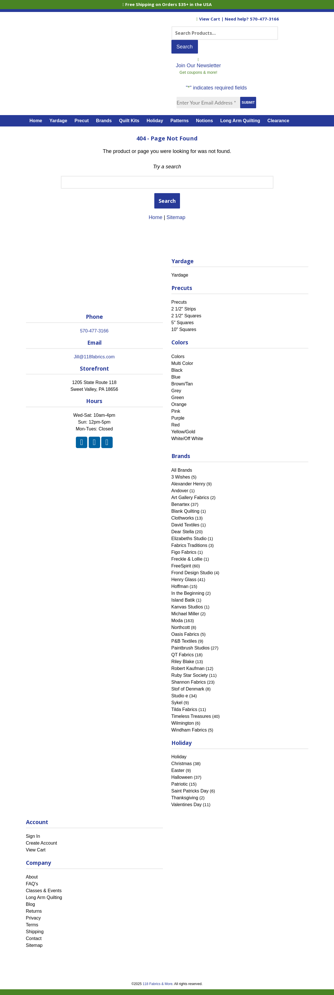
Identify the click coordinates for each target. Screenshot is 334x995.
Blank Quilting (185, 511)
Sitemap (176, 217)
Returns (34, 911)
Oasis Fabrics (185, 634)
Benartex (180, 504)
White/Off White (187, 438)
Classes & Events (44, 890)
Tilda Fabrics (184, 709)
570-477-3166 (264, 19)
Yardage (58, 120)
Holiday (155, 120)
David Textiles (185, 524)
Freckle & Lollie (187, 559)
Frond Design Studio (192, 572)
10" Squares (184, 329)
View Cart (208, 19)
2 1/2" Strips (183, 309)
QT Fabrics (182, 654)
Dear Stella (182, 531)
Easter (178, 770)
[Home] (96, 58)
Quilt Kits (129, 120)
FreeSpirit (181, 565)
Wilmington (182, 723)
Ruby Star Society (189, 675)
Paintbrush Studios (190, 647)
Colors (178, 356)
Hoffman (180, 586)
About (32, 877)
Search (167, 200)
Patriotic (179, 784)
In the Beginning (188, 593)
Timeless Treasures (191, 716)
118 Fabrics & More (158, 984)
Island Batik (183, 600)
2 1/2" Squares (186, 315)
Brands (104, 120)
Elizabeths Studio (189, 538)
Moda (177, 620)
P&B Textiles (184, 641)
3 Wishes (180, 477)
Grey (176, 390)
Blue (176, 377)
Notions (204, 120)
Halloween (182, 777)
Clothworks (182, 518)
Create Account (41, 843)
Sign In (33, 836)
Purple (178, 418)
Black (177, 370)
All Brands (181, 470)
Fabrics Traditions (189, 545)
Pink (175, 411)
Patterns (179, 120)
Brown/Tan (182, 383)
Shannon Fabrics (188, 682)
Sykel (177, 702)
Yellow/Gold (183, 431)
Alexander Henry (188, 483)
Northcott (180, 627)
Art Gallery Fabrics (190, 497)
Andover (180, 490)
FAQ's (32, 883)
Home (35, 120)
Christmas (181, 763)
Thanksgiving (184, 797)
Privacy (33, 918)
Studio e (179, 695)
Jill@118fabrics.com (94, 356)
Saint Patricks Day (190, 790)
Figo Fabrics (184, 552)
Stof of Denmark (188, 689)
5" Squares (182, 322)
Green (177, 397)
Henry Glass (184, 579)
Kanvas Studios (187, 606)
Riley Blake (182, 661)
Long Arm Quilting (240, 120)
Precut (81, 120)
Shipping (35, 931)
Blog (30, 904)
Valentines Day (186, 804)
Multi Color (182, 363)
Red (175, 424)
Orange (179, 404)
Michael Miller (185, 613)
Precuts (179, 302)
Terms (32, 924)
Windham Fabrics (189, 730)
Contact (34, 938)
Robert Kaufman (188, 668)
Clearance (279, 120)
